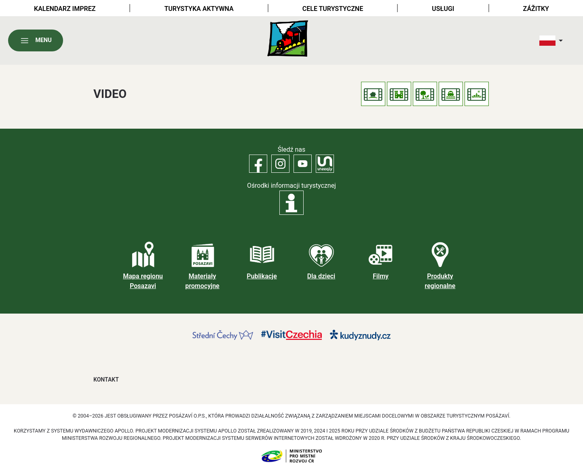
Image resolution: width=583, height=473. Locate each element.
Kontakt (106, 379)
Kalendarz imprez (64, 9)
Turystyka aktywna (199, 9)
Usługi (443, 9)
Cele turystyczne (332, 9)
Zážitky (536, 9)
